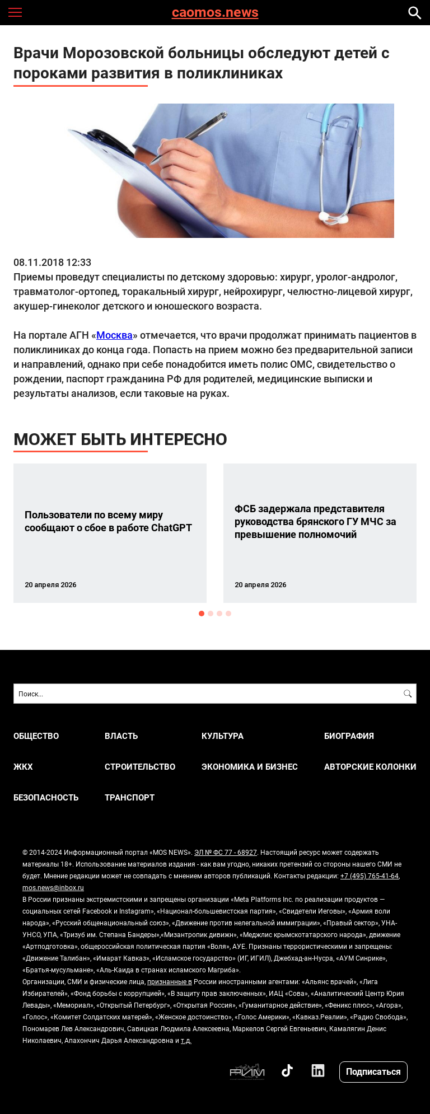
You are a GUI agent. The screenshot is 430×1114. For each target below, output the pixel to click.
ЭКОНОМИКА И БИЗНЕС (250, 766)
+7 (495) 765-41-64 (369, 875)
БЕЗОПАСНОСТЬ (45, 797)
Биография (349, 736)
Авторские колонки (370, 766)
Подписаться (373, 1071)
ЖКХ (23, 766)
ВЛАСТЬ (121, 736)
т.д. (186, 1040)
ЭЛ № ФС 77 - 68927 (225, 852)
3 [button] (219, 613)
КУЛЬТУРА (223, 736)
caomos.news (215, 12)
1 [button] (201, 613)
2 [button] (210, 613)
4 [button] (228, 613)
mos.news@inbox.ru (53, 887)
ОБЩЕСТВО (36, 736)
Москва (114, 334)
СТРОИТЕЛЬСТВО (140, 766)
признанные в (169, 981)
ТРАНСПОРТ (130, 797)
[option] (110, 533)
